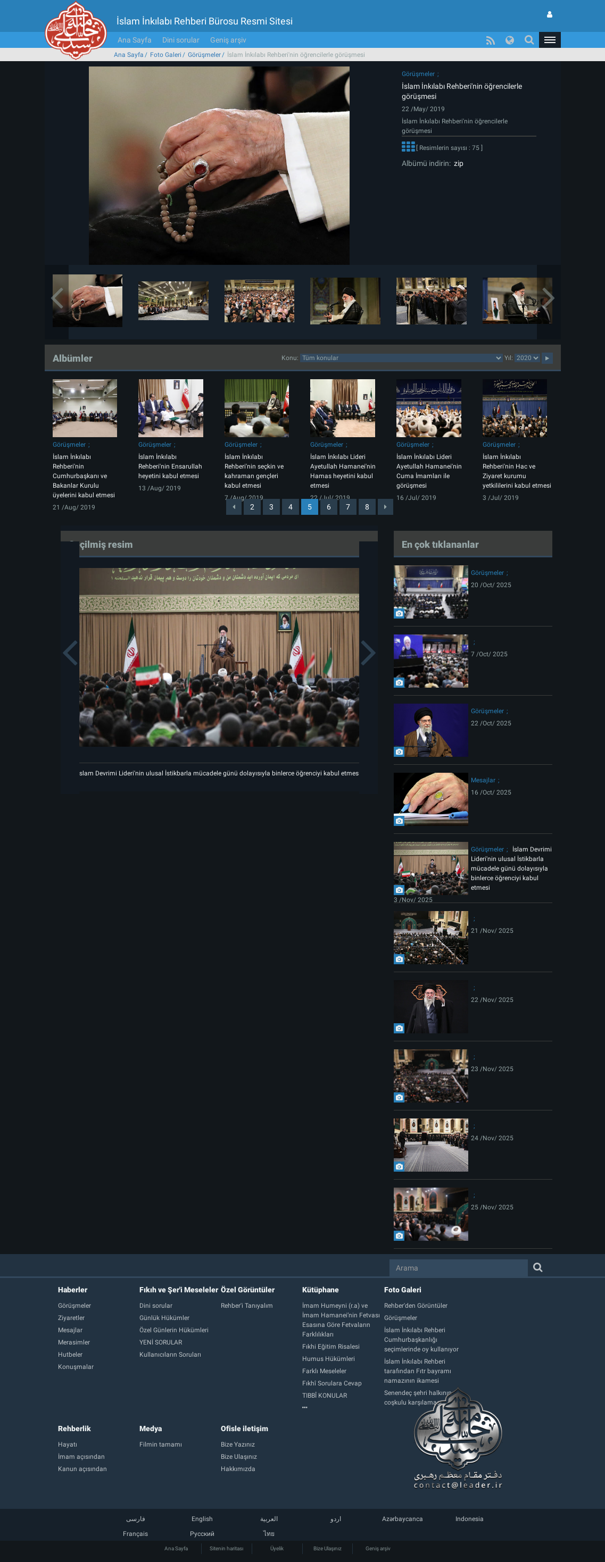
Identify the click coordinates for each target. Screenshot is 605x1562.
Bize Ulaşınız (327, 1548)
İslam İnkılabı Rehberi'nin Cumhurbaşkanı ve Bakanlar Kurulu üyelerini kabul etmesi (84, 476)
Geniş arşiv (228, 40)
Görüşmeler (204, 55)
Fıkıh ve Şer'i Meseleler (178, 1289)
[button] (549, 40)
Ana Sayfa (135, 40)
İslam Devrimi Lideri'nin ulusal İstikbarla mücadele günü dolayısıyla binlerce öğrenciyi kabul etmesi (219, 773)
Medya (150, 1428)
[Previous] (234, 507)
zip (457, 163)
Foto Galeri (165, 55)
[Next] (385, 507)
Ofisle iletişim (244, 1428)
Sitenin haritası (226, 1548)
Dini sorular (181, 40)
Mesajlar (483, 780)
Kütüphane (320, 1289)
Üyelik (277, 1548)
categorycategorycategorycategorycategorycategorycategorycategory (401, 358)
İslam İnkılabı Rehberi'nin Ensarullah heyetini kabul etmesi (170, 466)
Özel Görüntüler (248, 1289)
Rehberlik (74, 1428)
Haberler (72, 1289)
